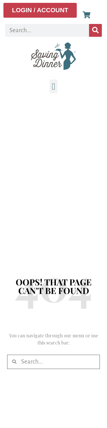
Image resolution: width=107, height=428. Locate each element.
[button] (54, 86)
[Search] (95, 30)
